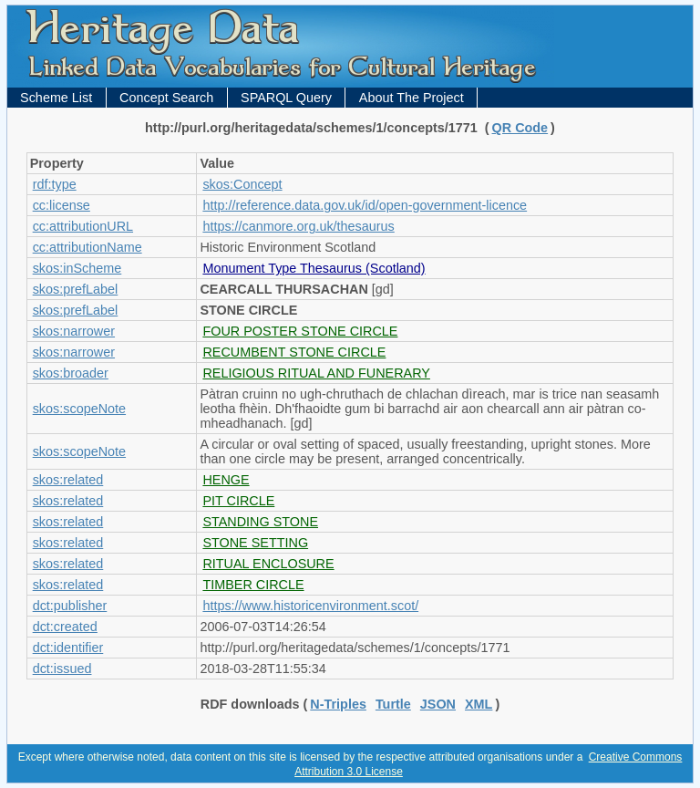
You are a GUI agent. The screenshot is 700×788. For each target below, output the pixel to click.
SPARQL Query (286, 97)
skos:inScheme (77, 268)
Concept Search (166, 97)
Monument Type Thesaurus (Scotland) (313, 268)
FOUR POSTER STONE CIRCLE (299, 331)
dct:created (65, 626)
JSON (438, 704)
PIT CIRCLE (238, 500)
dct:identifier (68, 647)
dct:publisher (70, 605)
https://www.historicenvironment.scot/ (310, 605)
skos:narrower (74, 331)
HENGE (225, 479)
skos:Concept (242, 184)
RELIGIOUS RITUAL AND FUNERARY (316, 373)
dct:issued (62, 668)
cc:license (61, 205)
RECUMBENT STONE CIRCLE (294, 352)
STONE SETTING (255, 542)
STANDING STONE (260, 521)
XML (478, 704)
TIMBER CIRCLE (253, 584)
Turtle (393, 704)
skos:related (68, 479)
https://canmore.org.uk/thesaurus (298, 226)
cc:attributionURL (83, 226)
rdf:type (55, 184)
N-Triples (338, 704)
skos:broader (70, 373)
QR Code (520, 127)
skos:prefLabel (75, 289)
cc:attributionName (87, 247)
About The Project (411, 97)
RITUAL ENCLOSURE (268, 563)
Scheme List (56, 97)
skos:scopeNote (79, 408)
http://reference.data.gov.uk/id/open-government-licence (364, 205)
